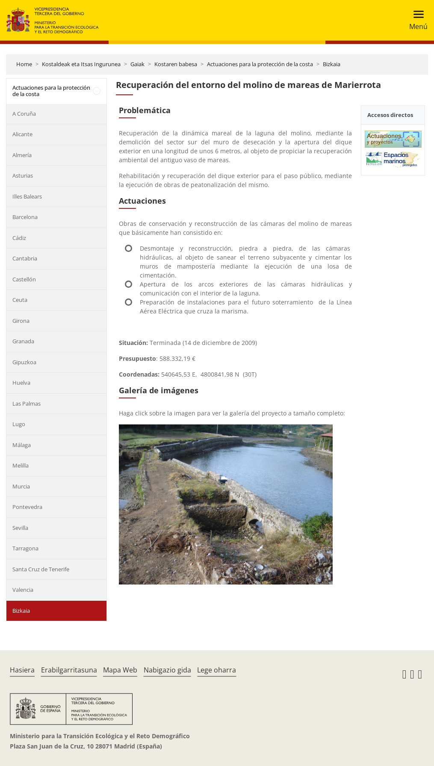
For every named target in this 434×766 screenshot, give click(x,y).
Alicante (22, 134)
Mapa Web (120, 670)
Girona (21, 321)
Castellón (24, 279)
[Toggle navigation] (416, 20)
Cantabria (24, 258)
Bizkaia (331, 64)
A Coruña (24, 113)
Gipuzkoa (24, 362)
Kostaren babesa (175, 64)
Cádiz (19, 238)
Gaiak (137, 64)
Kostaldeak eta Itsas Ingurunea (81, 64)
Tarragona (25, 548)
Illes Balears (27, 196)
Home (24, 64)
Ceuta (19, 300)
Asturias (22, 175)
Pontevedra (27, 507)
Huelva (21, 382)
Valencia (22, 590)
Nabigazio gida (167, 670)
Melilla (20, 465)
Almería (22, 155)
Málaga (21, 445)
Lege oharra (216, 670)
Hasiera (22, 670)
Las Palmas (26, 403)
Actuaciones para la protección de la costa (260, 64)
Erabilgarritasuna (69, 670)
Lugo (18, 424)
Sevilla (20, 528)
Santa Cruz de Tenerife (40, 569)
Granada (23, 341)
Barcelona (25, 217)
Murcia (21, 486)
